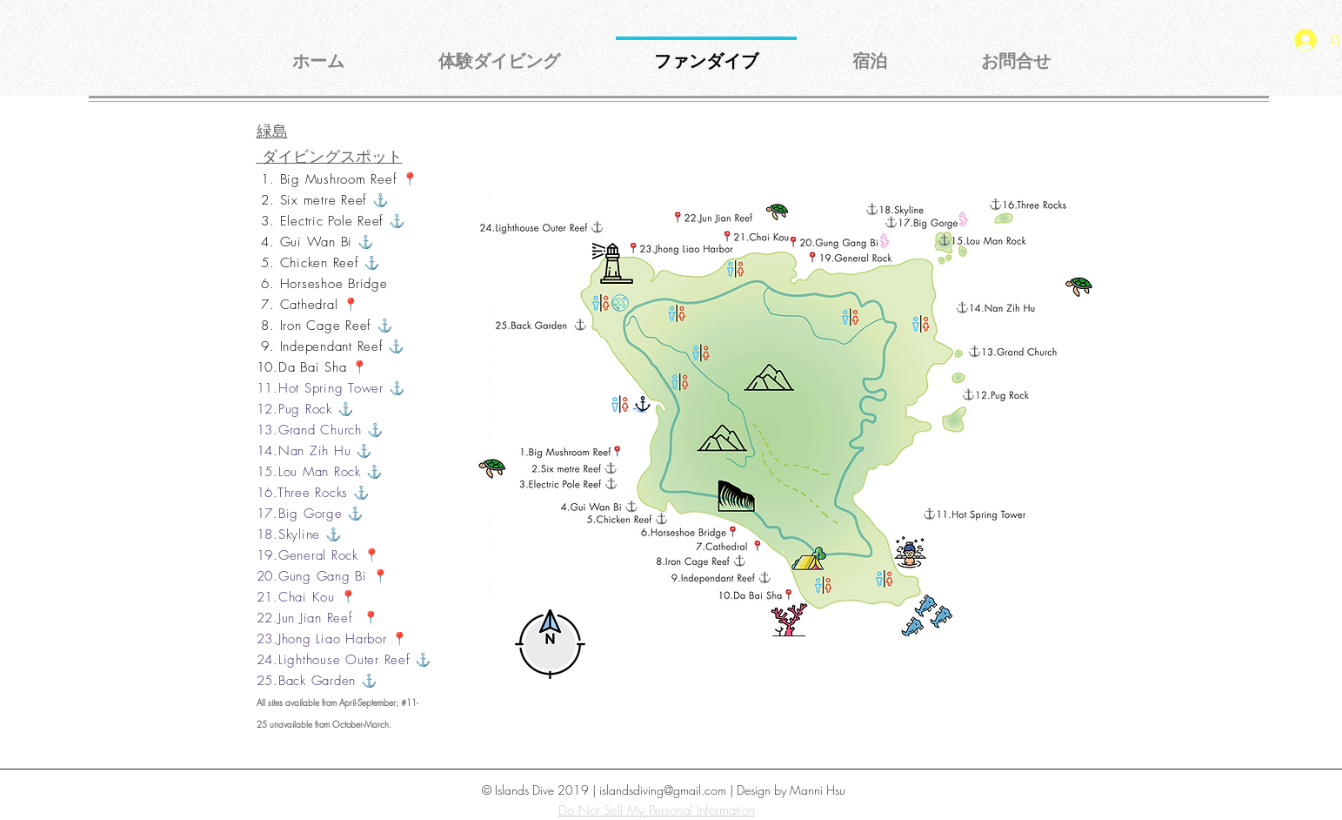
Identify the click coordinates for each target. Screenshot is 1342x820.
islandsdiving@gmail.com (662, 790)
